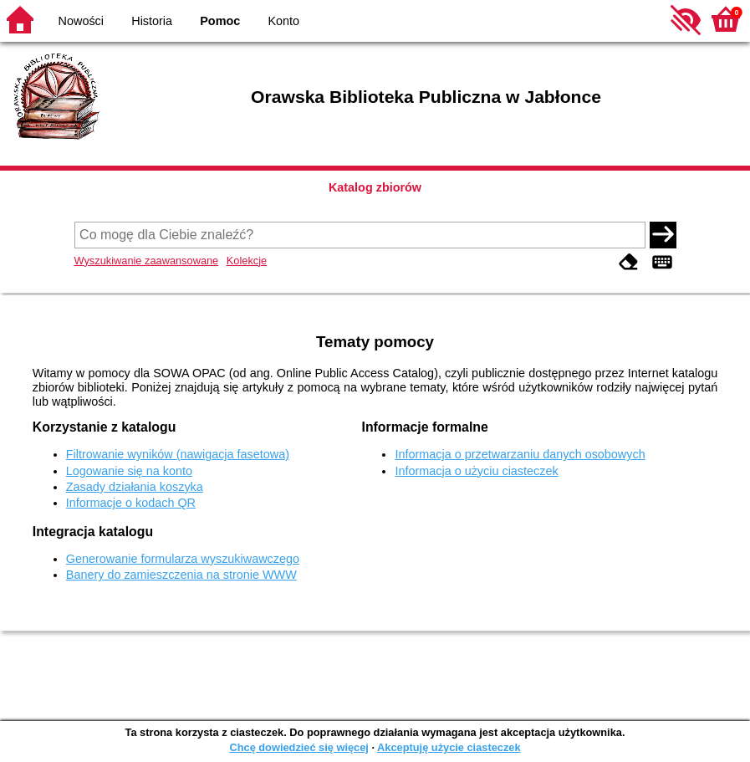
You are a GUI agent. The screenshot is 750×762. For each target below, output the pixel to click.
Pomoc (220, 21)
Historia (151, 21)
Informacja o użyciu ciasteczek (476, 471)
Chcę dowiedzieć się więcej (298, 747)
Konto (284, 21)
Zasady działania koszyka (134, 487)
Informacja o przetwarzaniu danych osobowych (520, 454)
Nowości (81, 21)
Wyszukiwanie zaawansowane (146, 260)
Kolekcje (247, 260)
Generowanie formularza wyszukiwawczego (182, 558)
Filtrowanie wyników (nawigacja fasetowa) (177, 454)
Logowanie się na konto (129, 471)
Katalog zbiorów (375, 187)
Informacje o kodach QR (131, 502)
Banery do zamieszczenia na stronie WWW (181, 574)
